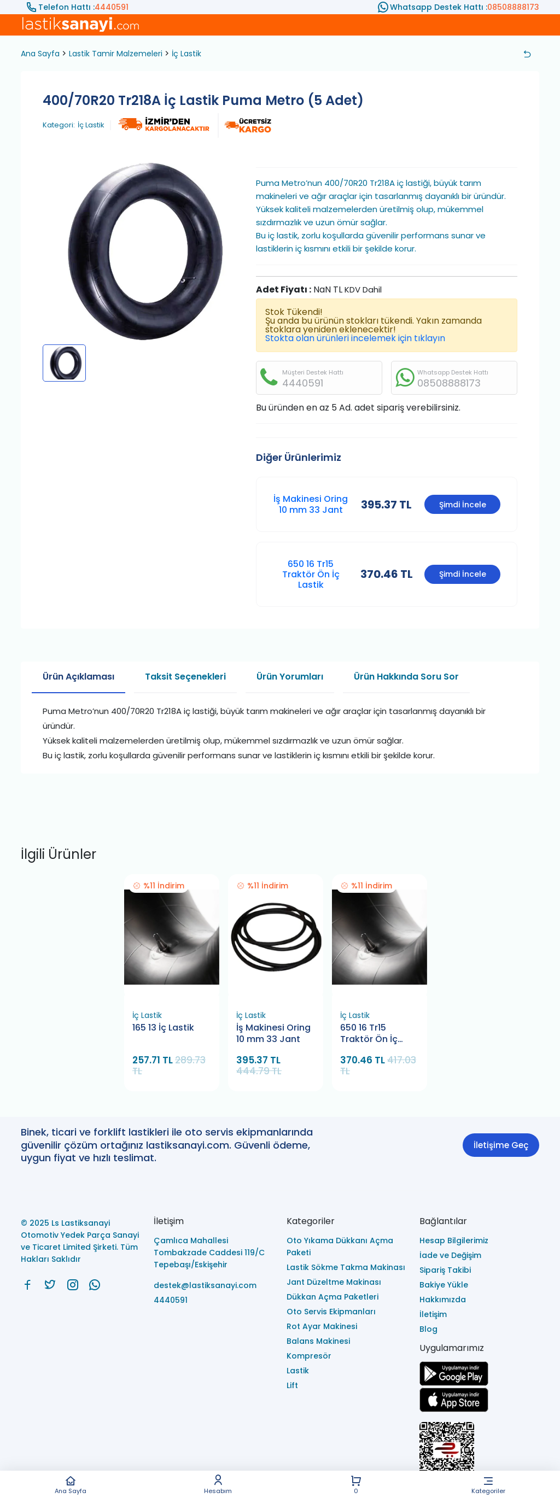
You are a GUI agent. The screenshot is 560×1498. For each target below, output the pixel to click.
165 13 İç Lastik (163, 1028)
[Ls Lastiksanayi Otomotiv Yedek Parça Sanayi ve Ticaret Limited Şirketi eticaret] (479, 1455)
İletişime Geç (501, 1145)
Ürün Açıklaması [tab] (78, 676)
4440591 (112, 7)
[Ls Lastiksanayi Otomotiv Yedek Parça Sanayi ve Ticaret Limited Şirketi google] (453, 1383)
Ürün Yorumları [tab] (289, 676)
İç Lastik (186, 53)
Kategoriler (488, 1484)
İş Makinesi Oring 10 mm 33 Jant (310, 504)
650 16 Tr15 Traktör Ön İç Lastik (311, 574)
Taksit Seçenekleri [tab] (185, 676)
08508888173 (513, 7)
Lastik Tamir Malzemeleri (115, 53)
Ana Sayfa (70, 1484)
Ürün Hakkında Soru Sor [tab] (406, 676)
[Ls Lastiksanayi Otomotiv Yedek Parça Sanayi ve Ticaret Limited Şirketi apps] (453, 1409)
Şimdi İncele (462, 504)
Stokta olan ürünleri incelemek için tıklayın (355, 338)
